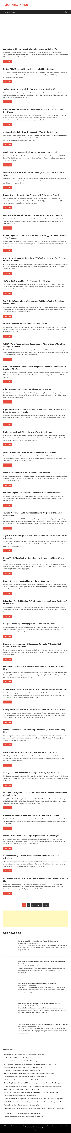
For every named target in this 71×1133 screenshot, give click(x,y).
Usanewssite (23, 943)
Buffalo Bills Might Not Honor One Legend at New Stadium (28, 69)
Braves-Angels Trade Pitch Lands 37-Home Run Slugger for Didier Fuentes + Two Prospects (33, 1083)
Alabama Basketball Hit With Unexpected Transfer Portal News (30, 132)
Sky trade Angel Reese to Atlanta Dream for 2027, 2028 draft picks (32, 492)
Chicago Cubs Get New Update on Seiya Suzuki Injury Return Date (31, 772)
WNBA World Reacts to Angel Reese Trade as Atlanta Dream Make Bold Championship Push (33, 1098)
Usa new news (16, 4)
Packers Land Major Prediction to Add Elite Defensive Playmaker (31, 815)
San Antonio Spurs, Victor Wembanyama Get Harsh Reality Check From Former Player (31, 1092)
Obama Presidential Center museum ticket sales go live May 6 (29, 452)
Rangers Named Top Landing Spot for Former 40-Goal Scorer (29, 623)
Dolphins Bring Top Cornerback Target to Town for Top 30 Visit (30, 152)
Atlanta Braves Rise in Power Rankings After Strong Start (28, 389)
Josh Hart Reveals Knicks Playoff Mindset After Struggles (37, 983)
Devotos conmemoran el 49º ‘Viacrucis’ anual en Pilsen (26, 472)
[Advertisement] (35, 31)
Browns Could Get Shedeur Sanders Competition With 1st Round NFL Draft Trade (30, 1064)
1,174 (38, 905)
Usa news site (12, 932)
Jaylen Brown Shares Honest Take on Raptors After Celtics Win (30, 49)
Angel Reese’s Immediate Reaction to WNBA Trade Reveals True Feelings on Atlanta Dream (32, 1086)
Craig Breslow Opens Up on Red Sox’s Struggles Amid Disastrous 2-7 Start (35, 689)
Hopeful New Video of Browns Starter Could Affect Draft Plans (30, 752)
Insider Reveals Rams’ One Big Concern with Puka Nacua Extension (32, 195)
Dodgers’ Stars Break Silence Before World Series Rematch (28, 432)
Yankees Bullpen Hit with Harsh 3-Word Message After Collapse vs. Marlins (43, 1024)
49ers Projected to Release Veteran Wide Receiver (25, 323)
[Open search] (66, 12)
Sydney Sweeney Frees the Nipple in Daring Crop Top (26, 581)
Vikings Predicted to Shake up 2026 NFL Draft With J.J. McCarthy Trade (34, 709)
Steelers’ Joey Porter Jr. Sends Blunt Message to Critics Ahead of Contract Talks (29, 1073)
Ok (35, 1130)
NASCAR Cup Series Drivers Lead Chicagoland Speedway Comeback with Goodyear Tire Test (33, 1102)
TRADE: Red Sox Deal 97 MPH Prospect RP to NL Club (26, 281)
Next (45, 905)
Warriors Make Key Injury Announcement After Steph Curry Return (32, 215)
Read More (7, 61)
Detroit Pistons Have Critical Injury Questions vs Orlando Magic (31, 835)
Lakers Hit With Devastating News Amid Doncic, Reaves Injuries (39, 1003)
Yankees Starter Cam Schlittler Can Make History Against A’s (29, 89)
